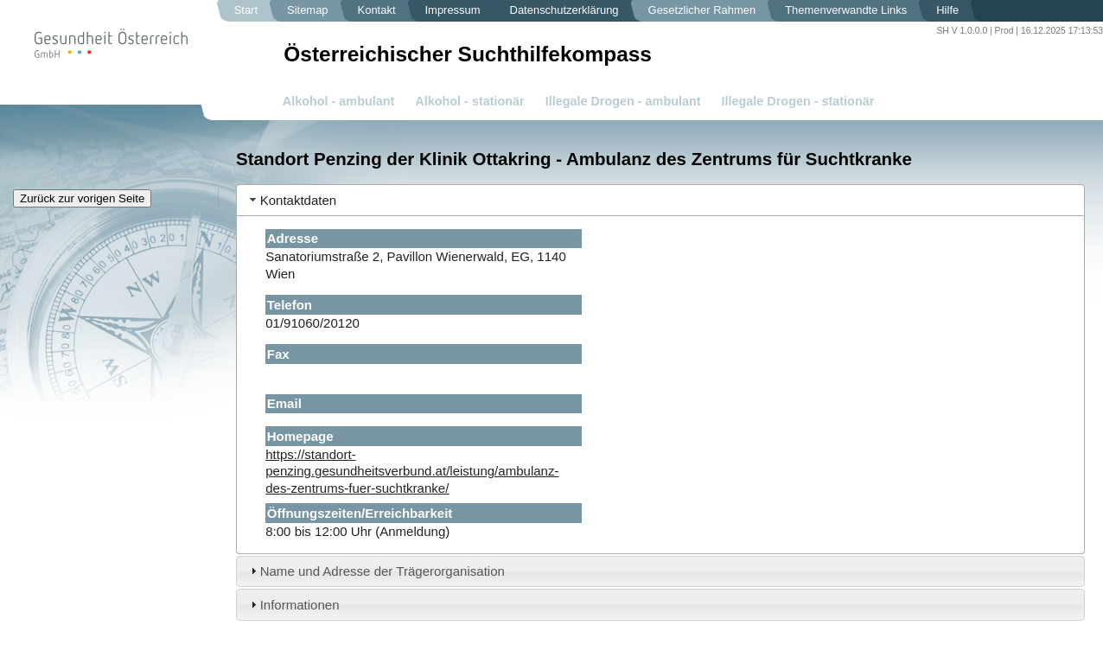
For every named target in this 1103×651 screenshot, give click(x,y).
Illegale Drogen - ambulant (623, 101)
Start (246, 9)
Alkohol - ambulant (339, 101)
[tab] (660, 200)
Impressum (453, 9)
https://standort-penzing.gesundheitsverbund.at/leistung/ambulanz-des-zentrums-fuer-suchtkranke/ (411, 471)
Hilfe (947, 9)
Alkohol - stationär (469, 101)
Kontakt (377, 9)
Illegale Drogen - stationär (798, 101)
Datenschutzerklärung (564, 9)
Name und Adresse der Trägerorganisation (382, 571)
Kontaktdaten (298, 200)
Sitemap (307, 9)
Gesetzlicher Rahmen (702, 9)
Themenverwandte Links (846, 9)
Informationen (300, 604)
